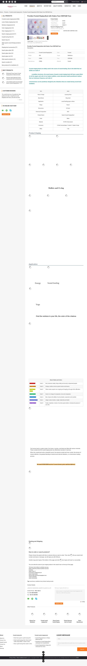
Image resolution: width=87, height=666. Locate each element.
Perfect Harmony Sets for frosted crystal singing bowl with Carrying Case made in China (68, 621)
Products (32, 6)
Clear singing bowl (6, 31)
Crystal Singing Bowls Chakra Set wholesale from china (43, 646)
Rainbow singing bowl (7, 25)
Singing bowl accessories (8, 47)
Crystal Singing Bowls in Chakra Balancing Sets (43, 638)
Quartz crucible (6, 62)
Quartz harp (5, 40)
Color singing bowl (6, 28)
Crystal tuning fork (6, 37)
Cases (79, 6)
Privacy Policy (12, 657)
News (74, 6)
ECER (77, 657)
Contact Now (54, 33)
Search (66, 1)
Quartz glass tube (6, 53)
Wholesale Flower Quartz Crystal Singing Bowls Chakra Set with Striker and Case (13, 75)
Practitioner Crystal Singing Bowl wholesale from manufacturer (43, 642)
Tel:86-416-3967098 (32, 576)
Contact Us (67, 6)
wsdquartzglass (35, 574)
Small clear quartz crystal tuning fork (22, 637)
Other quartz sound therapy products (11, 43)
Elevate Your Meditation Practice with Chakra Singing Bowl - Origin (32, 621)
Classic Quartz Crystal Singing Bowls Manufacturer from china (56, 621)
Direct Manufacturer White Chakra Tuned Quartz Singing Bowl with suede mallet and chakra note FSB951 (80, 621)
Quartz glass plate (6, 50)
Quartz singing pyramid (8, 34)
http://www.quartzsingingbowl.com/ (40, 575)
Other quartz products (7, 59)
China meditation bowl (22, 657)
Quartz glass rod (6, 56)
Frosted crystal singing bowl (15, 12)
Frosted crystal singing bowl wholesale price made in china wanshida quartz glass (44, 621)
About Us (39, 6)
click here (47, 567)
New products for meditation (9, 65)
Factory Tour (47, 6)
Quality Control (57, 6)
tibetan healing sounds (48, 581)
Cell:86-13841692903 (33, 578)
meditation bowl (39, 581)
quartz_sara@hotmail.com (37, 572)
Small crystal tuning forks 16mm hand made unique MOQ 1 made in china (22, 641)
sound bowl (32, 581)
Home (25, 6)
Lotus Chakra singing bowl (8, 22)
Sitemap (2, 648)
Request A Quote (75, 1)
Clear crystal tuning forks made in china (23, 643)
